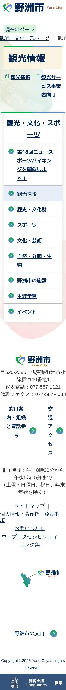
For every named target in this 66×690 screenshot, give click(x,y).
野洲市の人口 (29, 633)
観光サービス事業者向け (51, 85)
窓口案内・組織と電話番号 (16, 422)
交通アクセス (50, 431)
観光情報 (20, 76)
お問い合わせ (30, 528)
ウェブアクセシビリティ (30, 536)
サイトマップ (29, 506)
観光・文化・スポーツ (33, 128)
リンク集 (30, 544)
